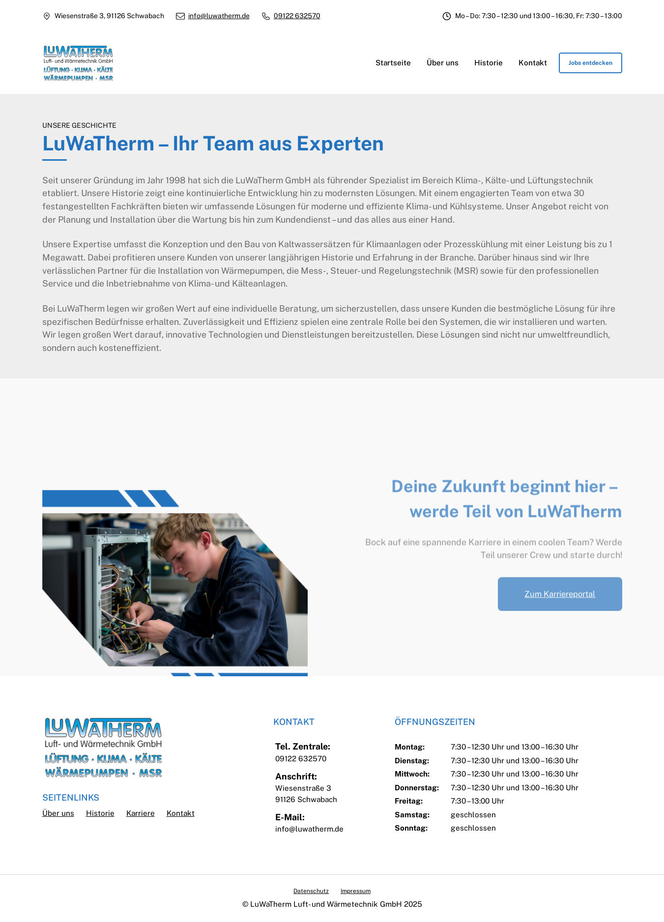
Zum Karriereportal (559, 614)
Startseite (393, 62)
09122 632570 (297, 16)
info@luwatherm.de (219, 16)
